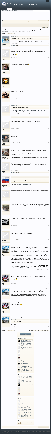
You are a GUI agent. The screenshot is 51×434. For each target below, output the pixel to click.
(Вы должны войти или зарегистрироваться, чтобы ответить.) (39, 330)
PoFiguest (4, 240)
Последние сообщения (13, 10)
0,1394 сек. (26, 431)
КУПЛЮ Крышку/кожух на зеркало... (27, 415)
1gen (3, 226)
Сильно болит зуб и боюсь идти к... (27, 353)
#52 (48, 197)
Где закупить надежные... (25, 360)
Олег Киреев (23, 361)
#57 (48, 283)
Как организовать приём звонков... (26, 343)
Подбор (44, 27)
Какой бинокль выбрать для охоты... (27, 376)
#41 (48, 43)
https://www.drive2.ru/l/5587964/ (25, 184)
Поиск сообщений (5, 10)
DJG (3, 254)
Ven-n (3, 58)
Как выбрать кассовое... (25, 383)
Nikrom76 (22, 416)
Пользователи (15, 8)
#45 (48, 98)
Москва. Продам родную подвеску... (27, 409)
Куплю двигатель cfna (24, 406)
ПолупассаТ (4, 185)
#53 (48, 211)
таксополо (4, 44)
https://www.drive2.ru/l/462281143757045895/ (20, 267)
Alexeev (22, 407)
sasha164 (4, 199)
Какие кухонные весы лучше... (26, 386)
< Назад (9, 33)
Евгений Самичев (24, 354)
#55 (48, 239)
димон (24, 31)
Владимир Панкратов (24, 364)
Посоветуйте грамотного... (25, 369)
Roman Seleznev (23, 341)
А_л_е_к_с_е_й (5, 143)
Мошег (3, 99)
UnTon (3, 212)
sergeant (4, 86)
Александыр (13, 45)
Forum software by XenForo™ (10, 431)
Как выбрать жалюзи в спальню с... (27, 340)
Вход (25, 334)
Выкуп (47, 27)
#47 (48, 128)
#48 (48, 142)
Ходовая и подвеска (10, 31)
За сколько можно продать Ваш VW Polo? (13, 24)
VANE (22, 414)
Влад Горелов (23, 344)
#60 (48, 326)
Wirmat (3, 171)
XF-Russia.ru (7, 432)
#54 (48, 225)
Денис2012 (4, 157)
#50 (48, 170)
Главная (5, 8)
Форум (9, 8)
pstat (3, 113)
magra (3, 72)
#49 (48, 159)
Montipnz (22, 410)
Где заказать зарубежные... (25, 366)
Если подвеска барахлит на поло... (27, 363)
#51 (48, 186)
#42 (48, 57)
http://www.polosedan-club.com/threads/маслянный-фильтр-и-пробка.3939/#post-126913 (28, 110)
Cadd (3, 283)
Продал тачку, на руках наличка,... (26, 346)
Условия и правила (46, 431)
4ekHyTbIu (4, 129)
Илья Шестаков (23, 347)
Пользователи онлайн (23, 420)
